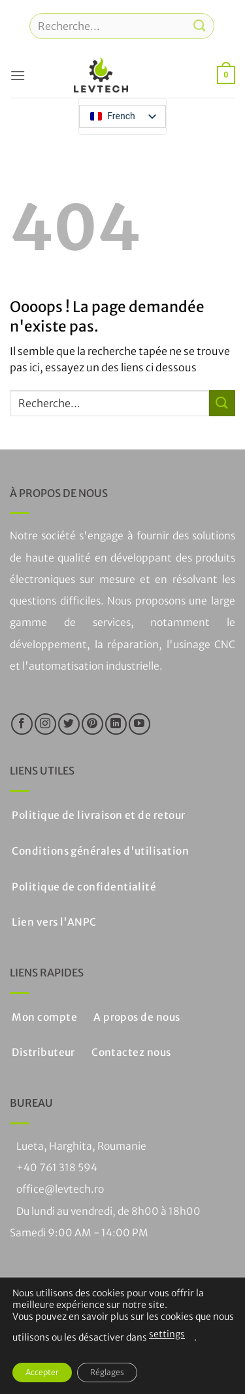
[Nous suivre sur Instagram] (45, 724)
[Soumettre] (200, 25)
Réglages (107, 1372)
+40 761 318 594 (56, 1167)
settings (167, 1334)
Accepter (42, 1372)
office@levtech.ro (60, 1189)
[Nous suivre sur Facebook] (22, 724)
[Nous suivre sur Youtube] (139, 724)
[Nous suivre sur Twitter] (69, 724)
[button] (17, 75)
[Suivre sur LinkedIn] (116, 724)
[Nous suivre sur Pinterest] (92, 724)
